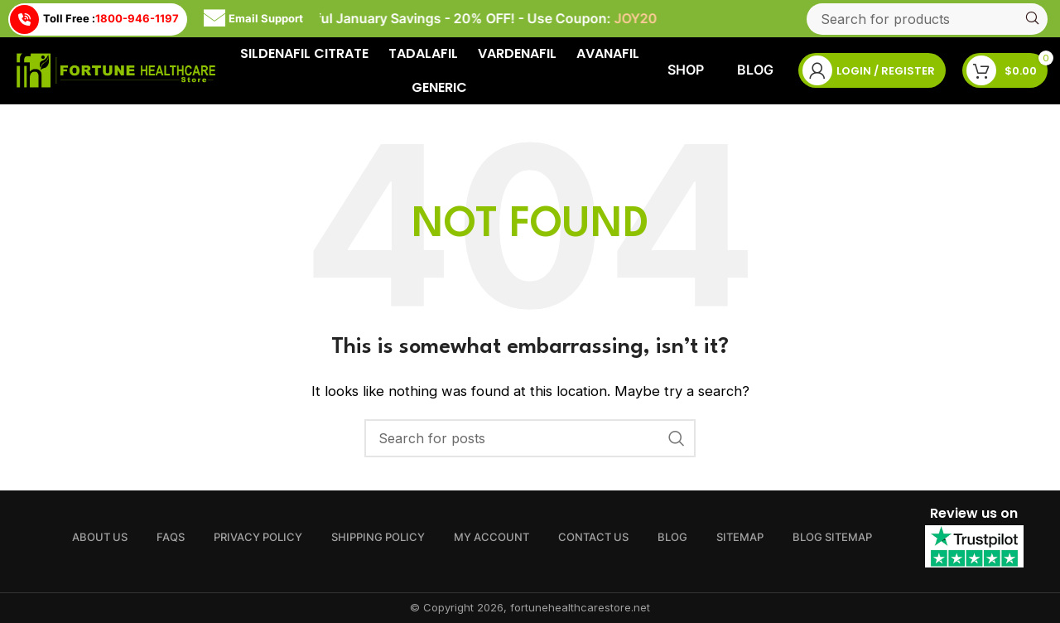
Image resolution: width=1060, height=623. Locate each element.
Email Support (253, 19)
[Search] (927, 19)
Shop (685, 69)
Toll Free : (94, 19)
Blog (755, 69)
